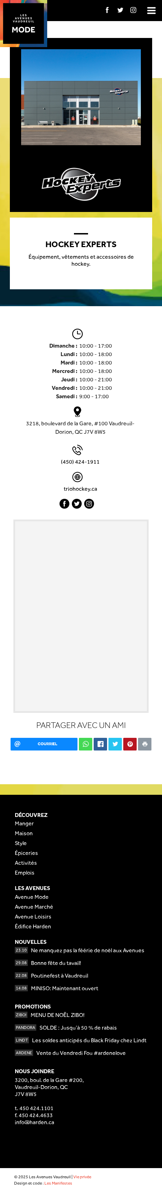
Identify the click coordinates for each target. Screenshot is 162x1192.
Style (21, 843)
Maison (24, 833)
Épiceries (26, 853)
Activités (26, 862)
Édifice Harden (33, 926)
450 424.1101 (36, 1108)
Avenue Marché (34, 906)
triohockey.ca (80, 488)
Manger (24, 823)
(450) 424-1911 (80, 461)
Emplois (25, 872)
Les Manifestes (58, 1183)
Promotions (33, 1006)
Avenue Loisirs (33, 916)
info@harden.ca (34, 1122)
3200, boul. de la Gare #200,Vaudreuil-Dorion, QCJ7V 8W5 (49, 1087)
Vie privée (82, 1176)
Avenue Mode (32, 897)
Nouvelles (30, 942)
